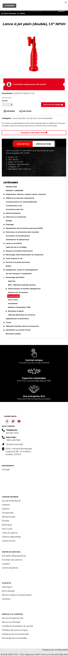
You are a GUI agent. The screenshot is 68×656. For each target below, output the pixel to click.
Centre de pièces (10, 568)
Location (6, 564)
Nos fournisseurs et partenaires (16, 595)
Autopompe (8, 513)
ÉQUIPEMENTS (19, 11)
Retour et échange (11, 622)
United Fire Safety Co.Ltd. (24, 93)
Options (5, 509)
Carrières (6, 599)
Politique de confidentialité (55, 650)
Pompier (6, 469)
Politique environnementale (15, 634)
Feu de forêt (51, 11)
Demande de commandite (14, 638)
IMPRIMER (9, 111)
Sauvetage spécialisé (35, 11)
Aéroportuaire (8, 517)
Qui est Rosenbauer (11, 501)
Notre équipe (8, 591)
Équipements (6, 11)
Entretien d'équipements (14, 556)
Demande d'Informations (34, 133)
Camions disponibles (11, 537)
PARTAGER (25, 111)
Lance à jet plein (19, 118)
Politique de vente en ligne (15, 630)
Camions (6, 505)
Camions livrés (8, 541)
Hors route (7, 529)
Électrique (7, 525)
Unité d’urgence (10, 533)
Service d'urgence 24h (12, 618)
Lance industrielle (45, 118)
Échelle (5, 521)
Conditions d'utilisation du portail (17, 626)
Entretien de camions (12, 560)
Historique (7, 587)
